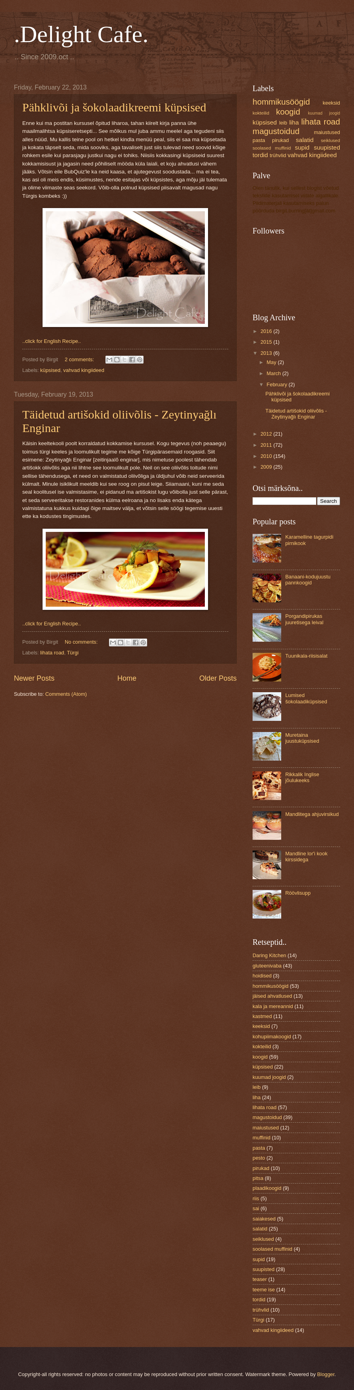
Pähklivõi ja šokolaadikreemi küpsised (114, 107)
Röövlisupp (298, 893)
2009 (267, 467)
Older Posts (218, 678)
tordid (260, 155)
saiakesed (264, 1219)
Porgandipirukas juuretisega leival (304, 619)
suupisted (327, 147)
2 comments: (80, 359)
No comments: (82, 642)
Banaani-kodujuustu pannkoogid (308, 580)
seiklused (330, 140)
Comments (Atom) (66, 694)
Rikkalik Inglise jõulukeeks (302, 777)
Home (126, 678)
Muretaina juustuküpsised (302, 738)
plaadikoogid (267, 1188)
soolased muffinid (272, 148)
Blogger (326, 1374)
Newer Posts (34, 678)
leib (283, 123)
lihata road (52, 653)
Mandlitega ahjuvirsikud (312, 814)
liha (294, 122)
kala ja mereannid (273, 1006)
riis (256, 1198)
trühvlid (278, 155)
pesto (259, 1158)
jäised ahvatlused (272, 996)
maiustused (327, 132)
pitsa (258, 1178)
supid (302, 147)
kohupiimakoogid (272, 1037)
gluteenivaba (267, 966)
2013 (267, 353)
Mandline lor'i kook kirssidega (306, 856)
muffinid (261, 1138)
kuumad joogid (324, 113)
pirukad (280, 140)
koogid (288, 111)
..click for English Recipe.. (51, 341)
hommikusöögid (281, 101)
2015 (267, 342)
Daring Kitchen (269, 955)
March (274, 373)
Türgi (72, 653)
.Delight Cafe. (81, 34)
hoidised (262, 976)
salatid (305, 139)
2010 (267, 456)
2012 (267, 434)
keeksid (331, 103)
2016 (267, 331)
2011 (267, 445)
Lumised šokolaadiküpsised (306, 698)
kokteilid (261, 113)
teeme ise (264, 1290)
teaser (260, 1279)
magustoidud (276, 131)
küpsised (50, 370)
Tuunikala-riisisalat (306, 656)
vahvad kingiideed (83, 370)
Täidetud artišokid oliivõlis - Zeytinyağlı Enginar (296, 414)
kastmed (262, 1016)
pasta (259, 140)
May (272, 362)
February (277, 384)
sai (256, 1208)
